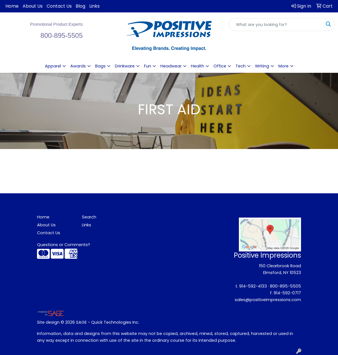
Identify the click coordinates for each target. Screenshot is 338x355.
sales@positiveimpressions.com (268, 300)
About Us (33, 6)
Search (89, 217)
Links (94, 6)
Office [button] (219, 66)
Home (12, 6)
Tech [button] (240, 66)
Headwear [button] (171, 66)
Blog (80, 6)
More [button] (283, 66)
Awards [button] (78, 66)
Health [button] (197, 66)
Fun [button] (147, 66)
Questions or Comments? (63, 244)
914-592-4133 (253, 286)
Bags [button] (100, 66)
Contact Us (59, 6)
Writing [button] (262, 66)
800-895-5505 (285, 286)
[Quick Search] (276, 24)
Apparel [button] (53, 66)
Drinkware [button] (125, 66)
